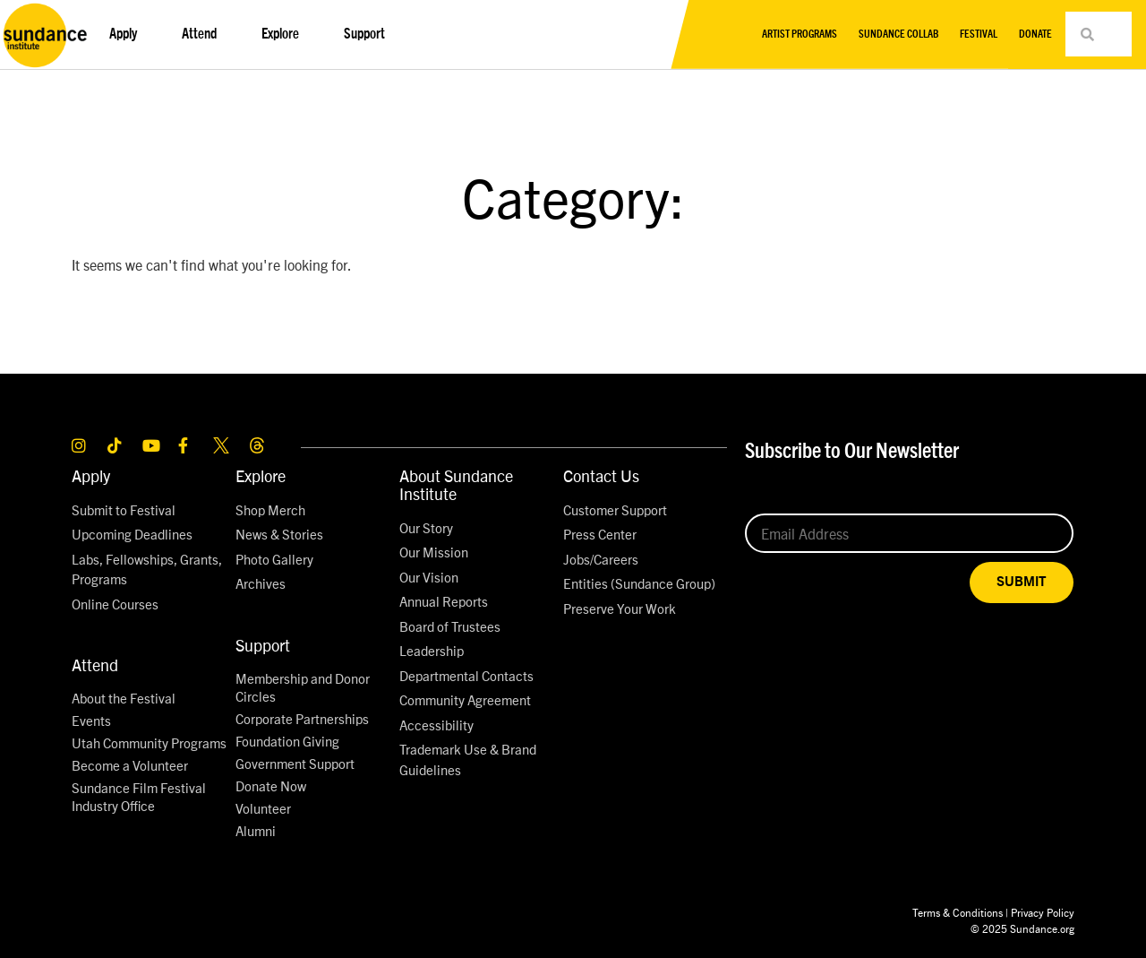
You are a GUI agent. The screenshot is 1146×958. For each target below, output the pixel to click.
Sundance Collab (898, 34)
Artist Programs (799, 34)
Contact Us (601, 475)
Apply (127, 34)
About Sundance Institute (456, 484)
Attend (204, 34)
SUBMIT (1021, 582)
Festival (978, 34)
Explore (284, 34)
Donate (1035, 34)
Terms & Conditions (957, 912)
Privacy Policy (1042, 912)
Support (369, 34)
